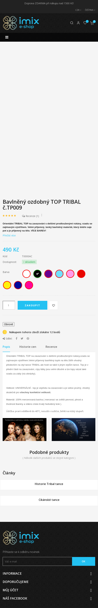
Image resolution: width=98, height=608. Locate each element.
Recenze (30, 216)
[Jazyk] (88, 10)
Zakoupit (32, 305)
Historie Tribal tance (49, 484)
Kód (5, 256)
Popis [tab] (6, 347)
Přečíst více (9, 235)
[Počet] (9, 305)
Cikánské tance (49, 500)
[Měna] (76, 10)
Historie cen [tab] (27, 347)
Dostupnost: (10, 262)
